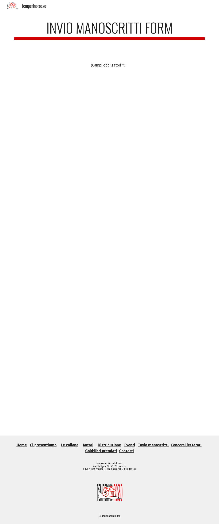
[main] (109, 30)
